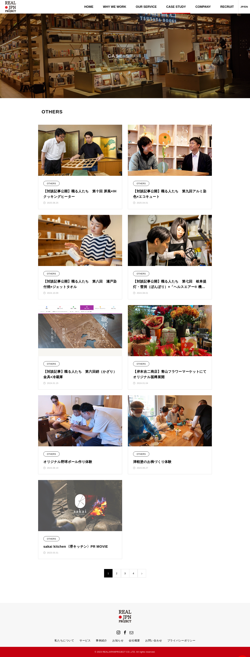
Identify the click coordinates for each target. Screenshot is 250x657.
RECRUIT (227, 6)
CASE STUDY (176, 6)
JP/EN (244, 6)
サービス (85, 640)
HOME (88, 6)
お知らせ (118, 640)
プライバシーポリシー (181, 640)
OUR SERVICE (146, 6)
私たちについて (64, 640)
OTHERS (51, 183)
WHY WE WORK (114, 6)
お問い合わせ (153, 640)
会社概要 (134, 640)
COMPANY (203, 6)
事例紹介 (101, 640)
